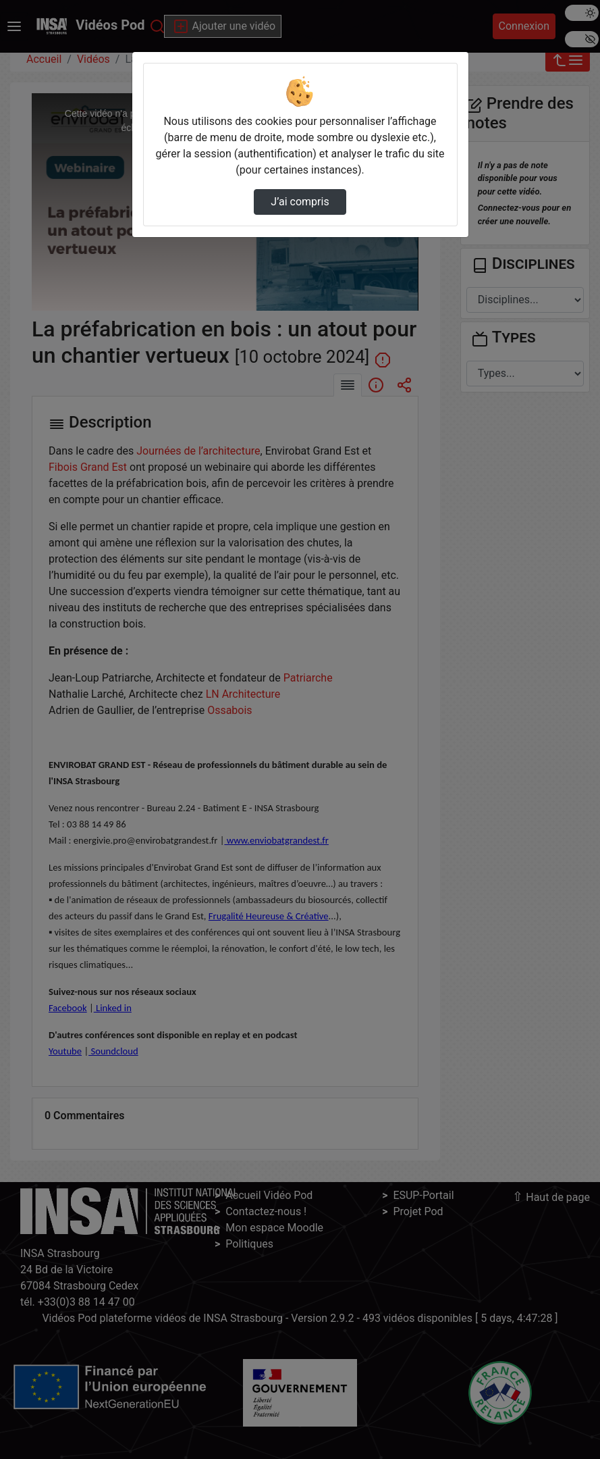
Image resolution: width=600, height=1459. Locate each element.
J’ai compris (300, 201)
